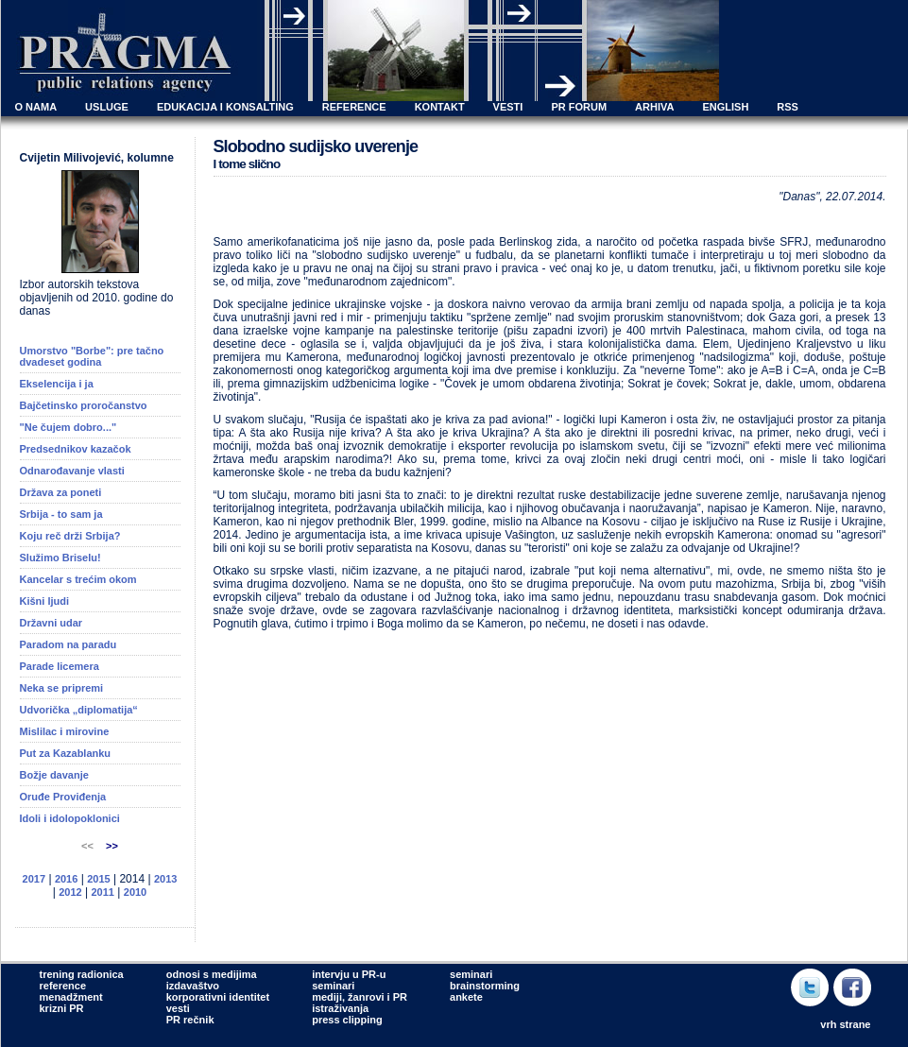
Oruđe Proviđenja (63, 796)
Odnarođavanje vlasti (72, 470)
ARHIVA (654, 106)
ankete (466, 997)
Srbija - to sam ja (61, 514)
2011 (102, 892)
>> (112, 845)
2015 (98, 878)
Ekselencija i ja (57, 383)
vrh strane (845, 1024)
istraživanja (340, 1008)
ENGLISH (725, 106)
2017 (34, 878)
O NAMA (36, 106)
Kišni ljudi (45, 601)
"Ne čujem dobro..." (68, 427)
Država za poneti (61, 492)
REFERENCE (354, 106)
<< (88, 845)
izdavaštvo (192, 985)
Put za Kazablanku (65, 753)
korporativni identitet (217, 997)
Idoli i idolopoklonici (70, 818)
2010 (135, 892)
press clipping (347, 1019)
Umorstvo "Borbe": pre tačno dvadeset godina (92, 356)
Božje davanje (54, 775)
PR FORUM (579, 106)
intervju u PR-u (348, 974)
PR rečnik (190, 1019)
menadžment (71, 997)
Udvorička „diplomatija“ (79, 709)
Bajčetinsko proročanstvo (83, 405)
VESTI (508, 106)
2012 (70, 892)
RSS (787, 106)
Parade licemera (59, 666)
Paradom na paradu (68, 644)
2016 (66, 878)
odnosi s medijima (211, 974)
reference (63, 985)
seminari (333, 985)
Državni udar (51, 622)
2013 (165, 878)
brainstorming (485, 985)
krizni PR (62, 1008)
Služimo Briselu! (60, 557)
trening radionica (82, 974)
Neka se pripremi (62, 688)
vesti (178, 1008)
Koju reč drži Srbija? (70, 535)
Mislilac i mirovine (65, 731)
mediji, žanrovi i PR (359, 997)
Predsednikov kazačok (75, 449)
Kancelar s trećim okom (78, 579)
